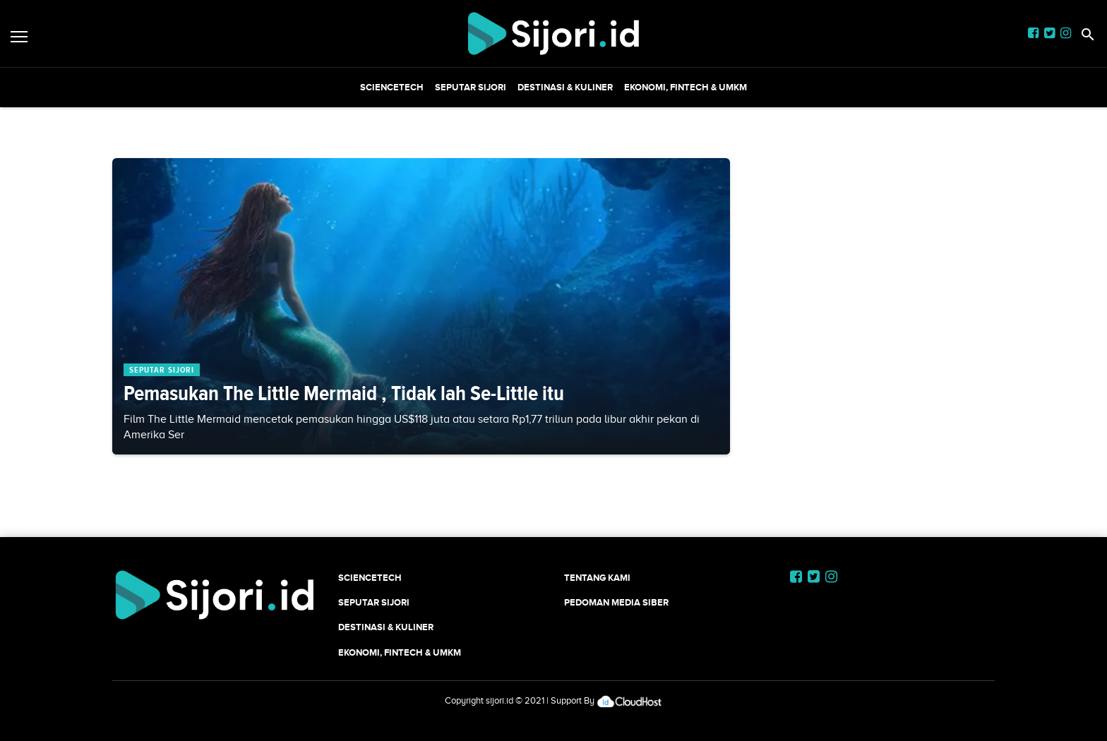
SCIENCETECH (392, 87)
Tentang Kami (597, 577)
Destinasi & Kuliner (565, 87)
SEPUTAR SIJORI (470, 87)
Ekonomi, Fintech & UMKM (685, 87)
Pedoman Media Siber (616, 602)
